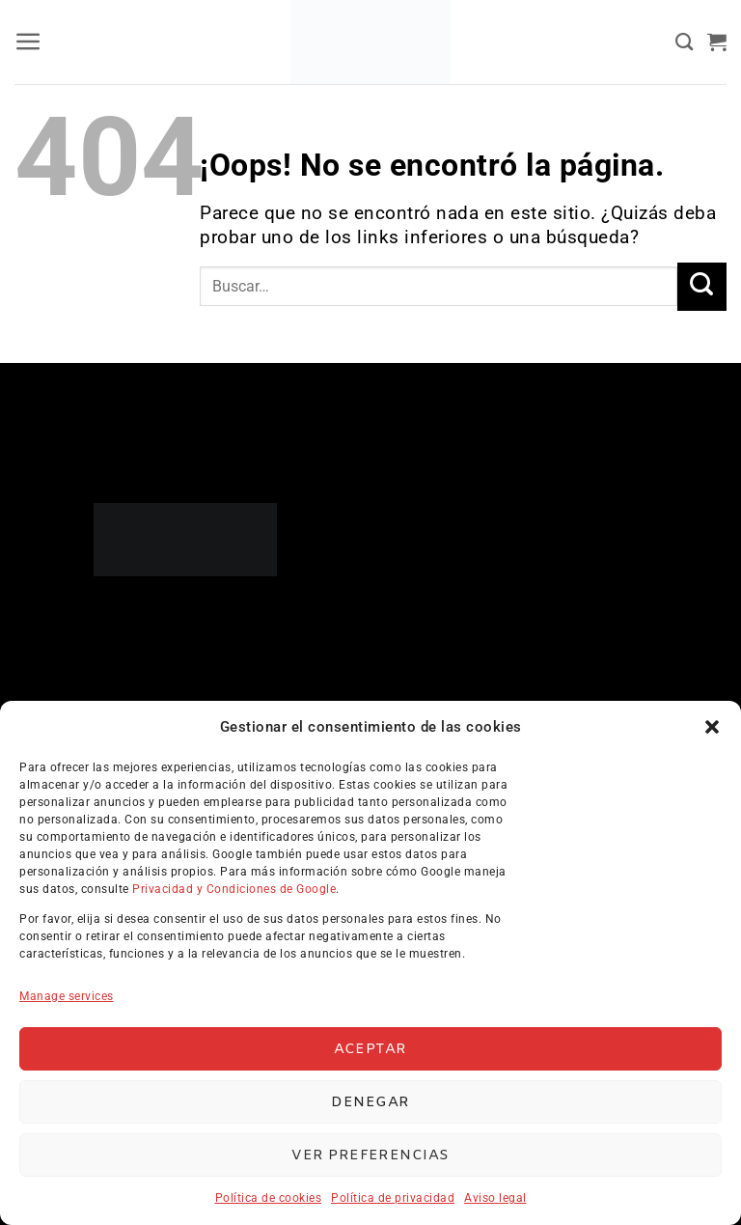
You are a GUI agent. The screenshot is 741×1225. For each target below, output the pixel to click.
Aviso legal (495, 1198)
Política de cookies (268, 1198)
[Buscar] (684, 42)
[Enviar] (702, 287)
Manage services (66, 996)
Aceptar (370, 1049)
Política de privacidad (392, 1198)
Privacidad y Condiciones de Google (234, 889)
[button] (712, 727)
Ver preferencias (370, 1155)
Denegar (370, 1102)
